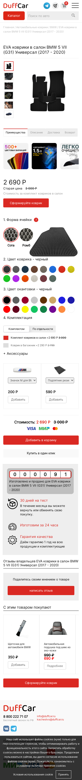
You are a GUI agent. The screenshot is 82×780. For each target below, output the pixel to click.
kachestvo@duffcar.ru (50, 719)
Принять (63, 774)
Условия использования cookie (33, 774)
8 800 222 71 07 (15, 717)
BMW (53, 27)
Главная (8, 27)
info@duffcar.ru (46, 716)
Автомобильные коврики (32, 27)
